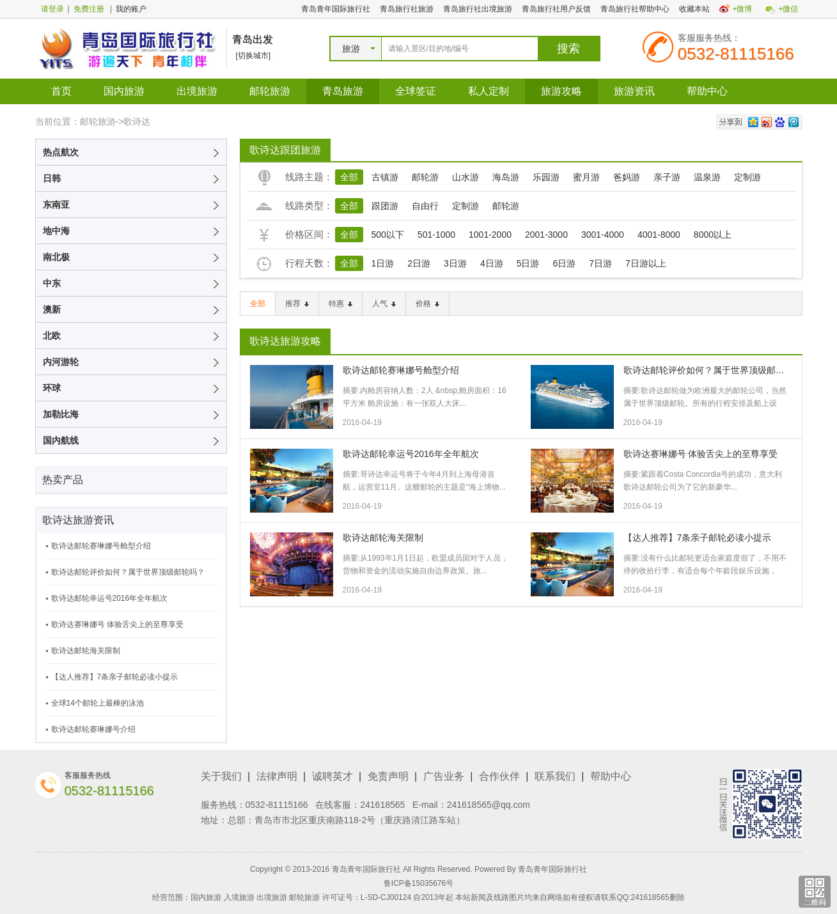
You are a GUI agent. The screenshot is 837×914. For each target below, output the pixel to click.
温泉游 (707, 177)
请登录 (52, 8)
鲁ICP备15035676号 (418, 883)
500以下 (388, 234)
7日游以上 (645, 263)
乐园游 (546, 177)
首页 (61, 91)
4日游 (491, 263)
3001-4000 (602, 234)
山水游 (465, 177)
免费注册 (89, 8)
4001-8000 (659, 234)
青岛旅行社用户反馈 (556, 8)
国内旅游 (124, 91)
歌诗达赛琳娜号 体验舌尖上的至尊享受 (117, 624)
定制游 (747, 177)
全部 (349, 177)
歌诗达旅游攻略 (285, 341)
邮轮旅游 (269, 91)
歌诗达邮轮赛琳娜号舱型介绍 (101, 545)
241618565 (382, 805)
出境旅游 (196, 91)
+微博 (742, 8)
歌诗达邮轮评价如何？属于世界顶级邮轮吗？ (128, 572)
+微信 (788, 8)
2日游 (418, 263)
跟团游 (385, 206)
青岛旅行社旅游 (407, 8)
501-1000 (436, 234)
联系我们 (555, 776)
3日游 (455, 263)
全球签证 (415, 91)
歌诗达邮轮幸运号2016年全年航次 (109, 598)
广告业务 (443, 776)
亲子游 (666, 177)
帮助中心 (707, 91)
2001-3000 (546, 234)
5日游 (528, 263)
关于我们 (221, 776)
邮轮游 (425, 177)
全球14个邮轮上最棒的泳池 (97, 703)
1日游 (383, 263)
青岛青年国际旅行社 (335, 8)
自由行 (425, 206)
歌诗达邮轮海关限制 (85, 650)
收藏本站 (694, 8)
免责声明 (388, 776)
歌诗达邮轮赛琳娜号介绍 (93, 729)
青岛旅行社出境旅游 (477, 8)
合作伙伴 (499, 776)
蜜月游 (586, 177)
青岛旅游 (342, 91)
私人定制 (488, 91)
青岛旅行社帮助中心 (634, 8)
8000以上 (712, 234)
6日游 (563, 263)
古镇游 (385, 177)
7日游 (600, 263)
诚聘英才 (332, 776)
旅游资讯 (634, 91)
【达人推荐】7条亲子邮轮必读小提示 (114, 676)
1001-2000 (490, 234)
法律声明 (276, 776)
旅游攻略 (561, 91)
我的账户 (131, 8)
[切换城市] (253, 55)
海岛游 (505, 177)
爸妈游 (626, 177)
